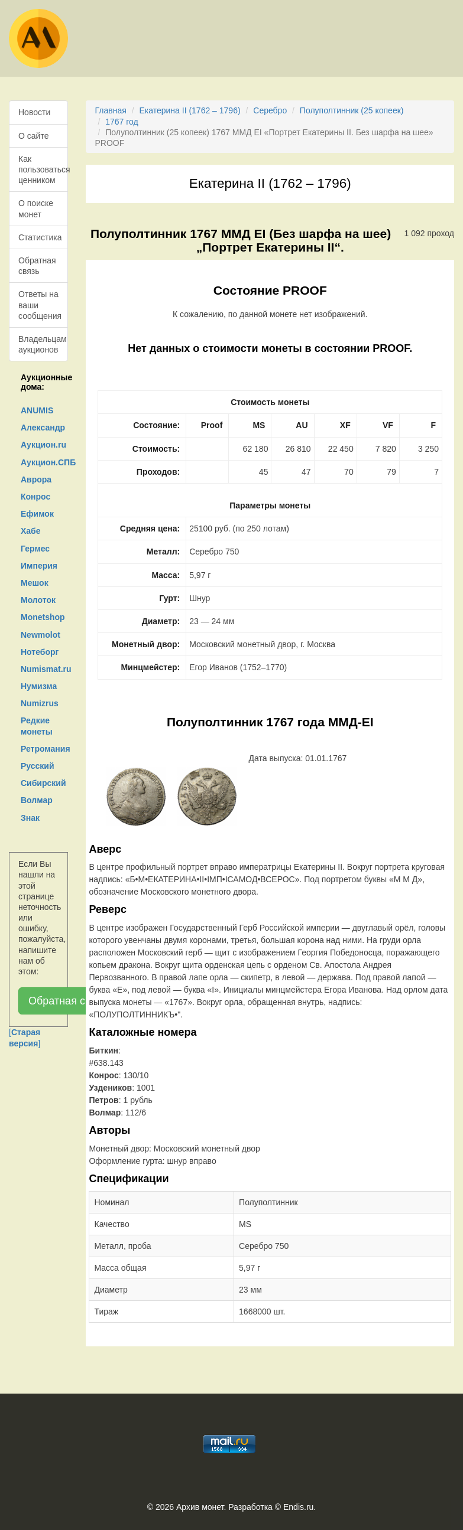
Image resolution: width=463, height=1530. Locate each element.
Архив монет (200, 1507)
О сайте (33, 136)
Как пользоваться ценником (43, 169)
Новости (34, 112)
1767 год (121, 121)
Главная (110, 110)
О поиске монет (35, 208)
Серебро (270, 110)
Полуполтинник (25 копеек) (352, 110)
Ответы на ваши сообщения (39, 304)
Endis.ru (298, 1507)
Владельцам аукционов (42, 344)
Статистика (40, 237)
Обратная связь (37, 266)
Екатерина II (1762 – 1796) (189, 110)
